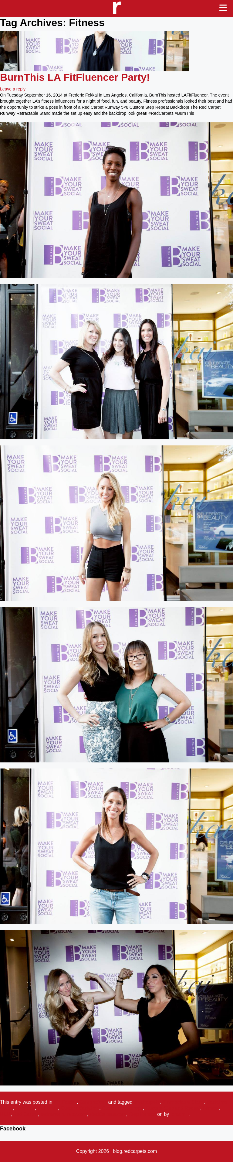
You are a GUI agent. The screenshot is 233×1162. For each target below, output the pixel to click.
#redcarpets (147, 1102)
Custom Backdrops (122, 1108)
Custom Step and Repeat (173, 1108)
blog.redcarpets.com (135, 1151)
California (48, 1108)
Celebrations (93, 1102)
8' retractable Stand (183, 1102)
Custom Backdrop (80, 1108)
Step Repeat (142, 1114)
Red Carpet (25, 1114)
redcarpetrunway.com (64, 1114)
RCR (5, 1114)
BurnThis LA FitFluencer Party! (75, 77)
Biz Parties (65, 1102)
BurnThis (25, 1108)
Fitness (211, 1108)
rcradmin (180, 1114)
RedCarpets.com (108, 1114)
